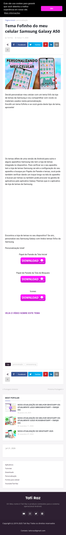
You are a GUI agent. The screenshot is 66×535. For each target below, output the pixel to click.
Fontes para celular (12, 480)
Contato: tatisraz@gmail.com (33, 530)
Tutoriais (8, 468)
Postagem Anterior (11, 389)
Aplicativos (9, 465)
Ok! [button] (51, 9)
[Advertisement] (33, 130)
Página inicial (10, 20)
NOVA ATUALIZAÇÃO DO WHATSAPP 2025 (35, 431)
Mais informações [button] (12, 13)
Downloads (9, 472)
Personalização (10, 476)
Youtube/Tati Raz (11, 483)
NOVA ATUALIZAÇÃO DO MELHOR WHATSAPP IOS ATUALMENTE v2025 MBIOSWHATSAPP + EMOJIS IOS (39, 407)
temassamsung (31, 364)
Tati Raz (26, 523)
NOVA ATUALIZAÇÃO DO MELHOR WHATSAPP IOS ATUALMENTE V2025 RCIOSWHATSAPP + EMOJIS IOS (39, 420)
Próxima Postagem (55, 389)
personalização (22, 20)
